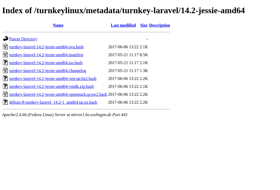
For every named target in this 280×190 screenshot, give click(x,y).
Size (144, 25)
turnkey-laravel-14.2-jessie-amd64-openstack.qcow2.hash (58, 94)
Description (159, 25)
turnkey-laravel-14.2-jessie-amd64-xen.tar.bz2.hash (53, 78)
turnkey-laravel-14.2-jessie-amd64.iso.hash (45, 62)
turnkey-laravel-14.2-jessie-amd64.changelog (47, 70)
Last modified (123, 25)
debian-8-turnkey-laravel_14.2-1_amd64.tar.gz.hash (53, 102)
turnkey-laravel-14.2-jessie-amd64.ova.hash (46, 47)
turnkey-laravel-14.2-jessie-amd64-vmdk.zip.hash (51, 86)
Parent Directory (23, 39)
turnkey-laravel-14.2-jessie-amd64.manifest (46, 55)
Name (58, 25)
